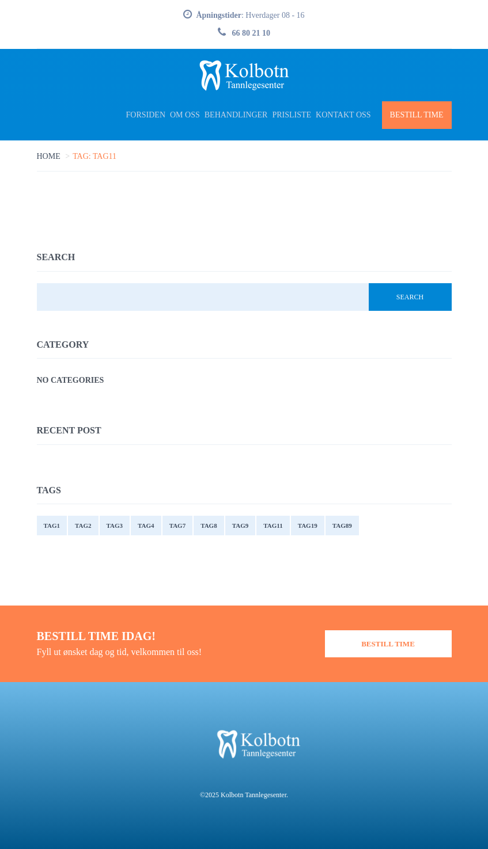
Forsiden (145, 115)
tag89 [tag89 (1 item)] (342, 525)
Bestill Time (417, 115)
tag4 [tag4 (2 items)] (146, 525)
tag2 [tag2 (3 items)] (83, 525)
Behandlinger (236, 115)
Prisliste (291, 115)
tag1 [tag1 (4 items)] (52, 525)
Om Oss (185, 115)
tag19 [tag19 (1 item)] (307, 525)
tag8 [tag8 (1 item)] (209, 525)
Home (48, 156)
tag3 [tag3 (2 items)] (115, 525)
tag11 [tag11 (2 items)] (272, 525)
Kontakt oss (343, 115)
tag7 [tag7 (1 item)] (177, 525)
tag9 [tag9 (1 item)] (240, 525)
